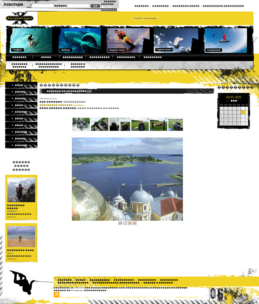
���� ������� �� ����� (98, 108)
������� (141, 6)
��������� (126, 57)
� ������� (160, 6)
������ (19, 112)
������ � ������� (158, 283)
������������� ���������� (116, 283)
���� (17, 85)
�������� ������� (72, 283)
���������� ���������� (223, 6)
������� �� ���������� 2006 (69, 91)
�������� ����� (185, 6)
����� (46, 57)
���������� (73, 57)
